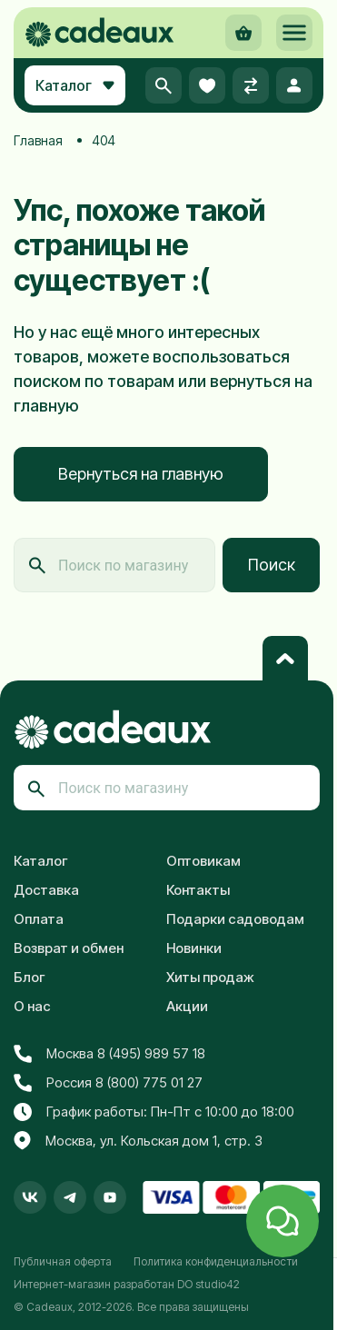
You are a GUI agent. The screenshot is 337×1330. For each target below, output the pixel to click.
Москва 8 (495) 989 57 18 (109, 1054)
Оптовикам (203, 860)
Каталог (41, 860)
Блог (29, 977)
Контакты (198, 889)
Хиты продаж (210, 977)
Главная (38, 140)
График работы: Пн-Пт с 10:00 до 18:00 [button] (154, 1112)
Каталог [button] (74, 85)
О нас (32, 1006)
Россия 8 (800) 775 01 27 (108, 1083)
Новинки (194, 948)
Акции (187, 1006)
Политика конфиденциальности (216, 1261)
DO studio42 (208, 1284)
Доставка (46, 889)
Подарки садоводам (235, 919)
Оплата (39, 919)
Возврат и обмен (69, 948)
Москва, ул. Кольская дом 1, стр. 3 (138, 1141)
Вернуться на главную (140, 473)
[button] (294, 33)
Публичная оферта (63, 1261)
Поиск (271, 564)
